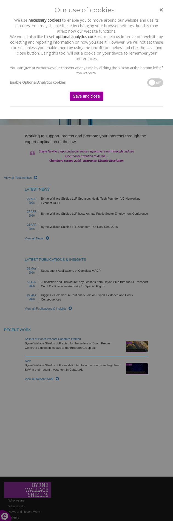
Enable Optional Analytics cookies (38, 82)
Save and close (86, 96)
